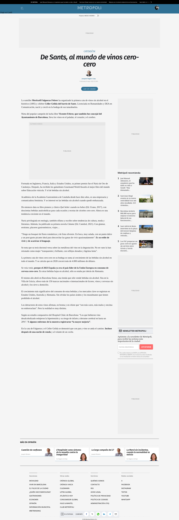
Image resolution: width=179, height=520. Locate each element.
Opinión (89, 51)
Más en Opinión (28, 442)
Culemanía (64, 488)
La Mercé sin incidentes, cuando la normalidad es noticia (138, 452)
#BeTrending (35, 511)
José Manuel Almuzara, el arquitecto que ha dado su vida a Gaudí (58, 2)
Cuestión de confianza (31, 450)
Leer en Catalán (89, 89)
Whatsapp (125, 499)
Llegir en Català (6, 12)
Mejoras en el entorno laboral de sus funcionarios (123, 2)
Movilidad (33, 481)
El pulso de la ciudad (38, 488)
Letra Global (66, 492)
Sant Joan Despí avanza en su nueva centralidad (93, 2)
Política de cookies (99, 499)
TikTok (124, 492)
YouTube (125, 496)
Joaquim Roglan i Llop (89, 78)
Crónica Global (67, 481)
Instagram (126, 488)
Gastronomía (35, 496)
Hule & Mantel (66, 503)
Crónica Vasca (66, 484)
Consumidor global (69, 499)
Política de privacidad (101, 496)
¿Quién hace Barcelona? (40, 492)
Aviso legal (96, 492)
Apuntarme (146, 347)
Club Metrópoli (67, 507)
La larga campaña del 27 (102, 450)
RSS (92, 488)
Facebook (125, 484)
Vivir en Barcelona (37, 484)
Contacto (95, 484)
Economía (33, 499)
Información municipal (39, 507)
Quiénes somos (97, 481)
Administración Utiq (100, 503)
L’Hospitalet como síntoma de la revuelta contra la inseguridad (68, 452)
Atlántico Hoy (66, 496)
